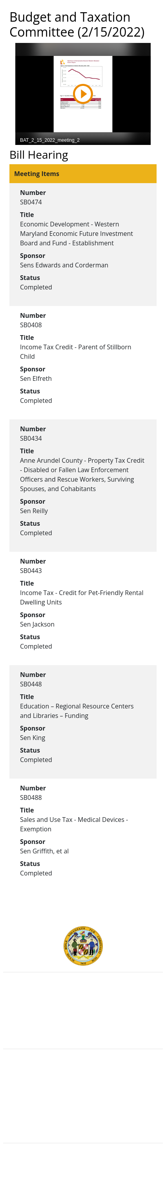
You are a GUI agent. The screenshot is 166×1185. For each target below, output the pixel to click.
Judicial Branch (83, 1006)
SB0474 (31, 202)
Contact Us (82, 1083)
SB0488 (31, 797)
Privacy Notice (83, 1117)
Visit (82, 1091)
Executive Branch (83, 997)
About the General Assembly (83, 1100)
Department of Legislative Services (83, 1014)
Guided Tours (83, 1074)
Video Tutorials (83, 1126)
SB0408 (31, 325)
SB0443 (31, 570)
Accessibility (83, 1109)
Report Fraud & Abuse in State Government (83, 1032)
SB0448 (31, 684)
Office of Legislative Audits (83, 1023)
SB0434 (31, 438)
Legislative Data (98, 1168)
